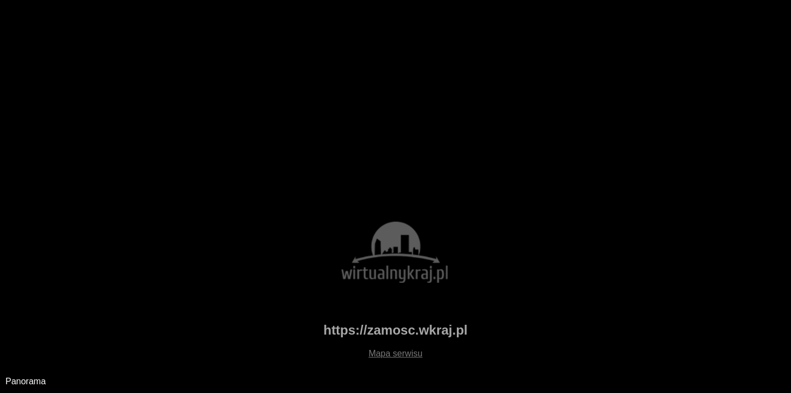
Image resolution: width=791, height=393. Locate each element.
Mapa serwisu (395, 353)
